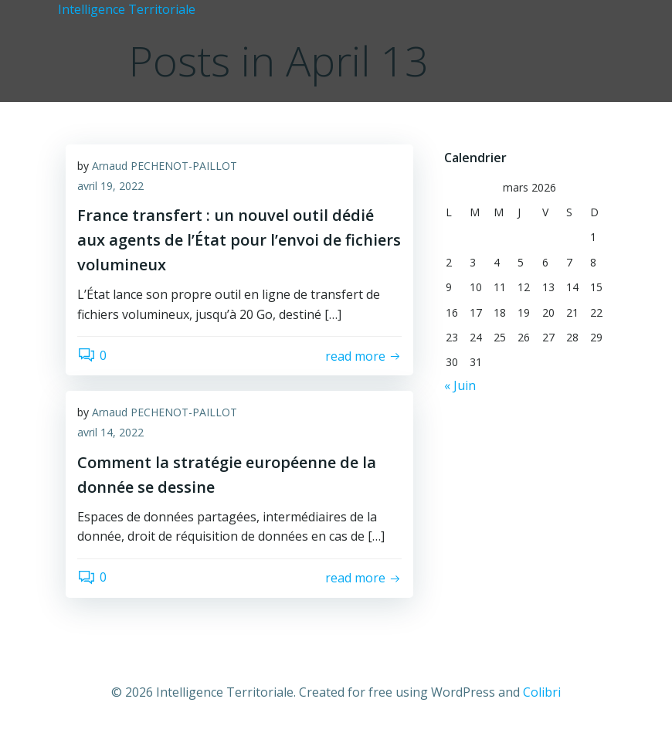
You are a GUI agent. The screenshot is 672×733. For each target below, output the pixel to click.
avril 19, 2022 (110, 185)
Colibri (542, 692)
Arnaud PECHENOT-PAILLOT (164, 165)
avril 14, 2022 (110, 432)
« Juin (460, 385)
